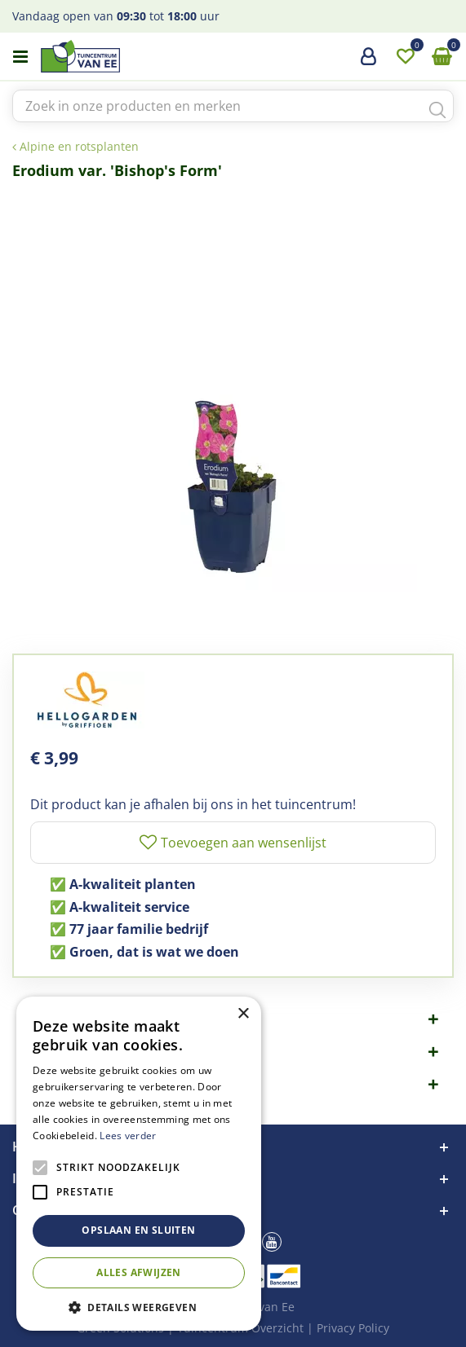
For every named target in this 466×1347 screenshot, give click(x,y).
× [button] (243, 1014)
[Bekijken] (441, 57)
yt (272, 1242)
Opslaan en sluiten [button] (138, 1230)
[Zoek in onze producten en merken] (233, 106)
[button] (139, 1306)
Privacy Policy (353, 1328)
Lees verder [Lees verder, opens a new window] (128, 1135)
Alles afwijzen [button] (138, 1272)
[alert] (138, 1164)
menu (20, 57)
